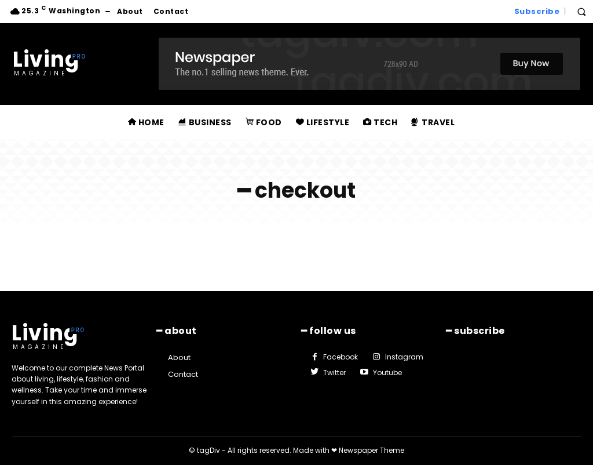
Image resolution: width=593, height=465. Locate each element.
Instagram (404, 357)
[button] (581, 11)
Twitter (334, 372)
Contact (183, 374)
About (179, 357)
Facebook (340, 357)
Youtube (387, 372)
